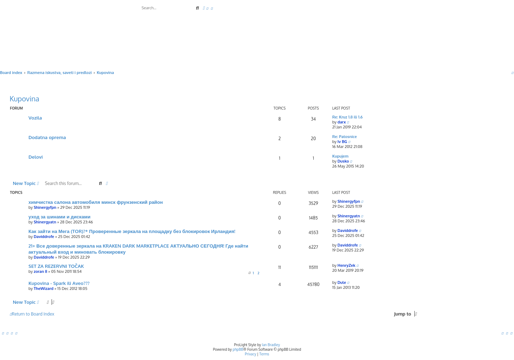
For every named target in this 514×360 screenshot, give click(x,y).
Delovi (35, 157)
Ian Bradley (271, 345)
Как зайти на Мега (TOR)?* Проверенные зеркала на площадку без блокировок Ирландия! (131, 231)
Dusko (343, 161)
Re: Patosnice (344, 136)
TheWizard (43, 288)
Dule (342, 282)
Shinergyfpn (45, 207)
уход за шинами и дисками (59, 216)
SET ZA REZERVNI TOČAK (56, 266)
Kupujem (340, 156)
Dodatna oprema (47, 137)
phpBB (238, 349)
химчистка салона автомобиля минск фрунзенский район (95, 202)
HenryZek (346, 265)
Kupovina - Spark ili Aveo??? (59, 283)
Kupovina (24, 98)
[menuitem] (207, 8)
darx (342, 122)
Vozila (35, 118)
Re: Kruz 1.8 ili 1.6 (347, 117)
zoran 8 (40, 271)
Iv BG (342, 141)
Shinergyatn (45, 221)
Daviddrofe (44, 236)
